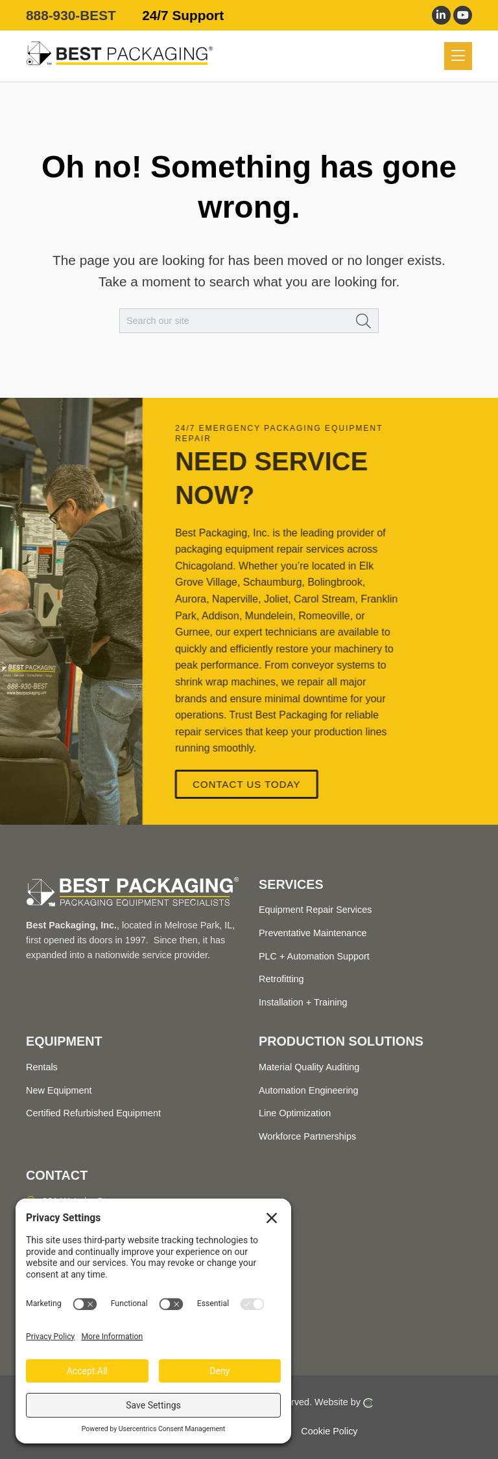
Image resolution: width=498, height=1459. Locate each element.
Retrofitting (281, 979)
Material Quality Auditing (309, 1067)
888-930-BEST (71, 15)
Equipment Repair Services (315, 909)
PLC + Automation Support (314, 956)
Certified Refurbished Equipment (93, 1113)
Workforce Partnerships (307, 1136)
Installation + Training (303, 1002)
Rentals (42, 1067)
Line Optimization (295, 1113)
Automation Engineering (309, 1090)
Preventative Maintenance (312, 933)
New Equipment (59, 1090)
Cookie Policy (329, 1430)
